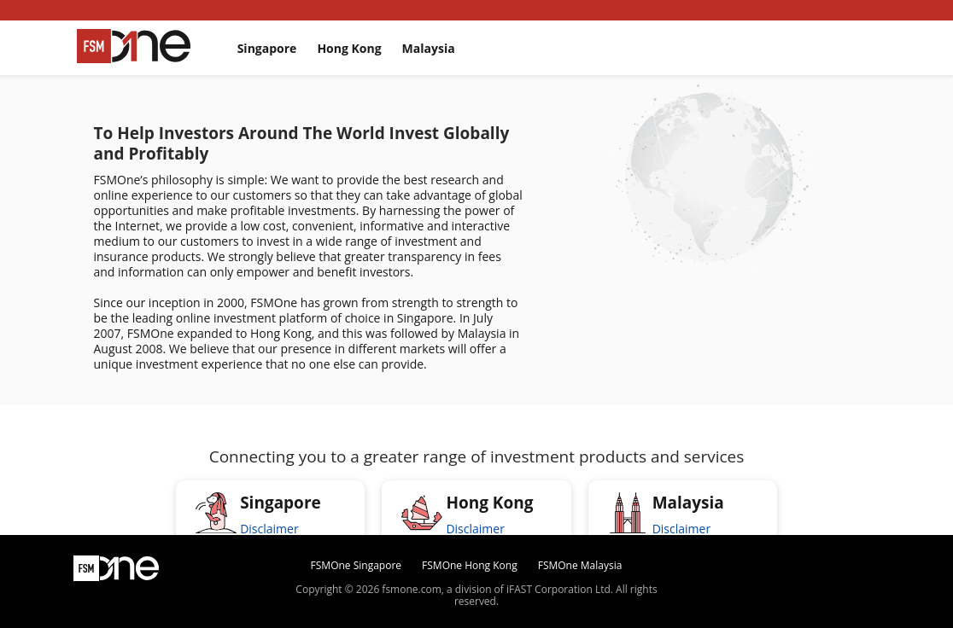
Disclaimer (269, 528)
